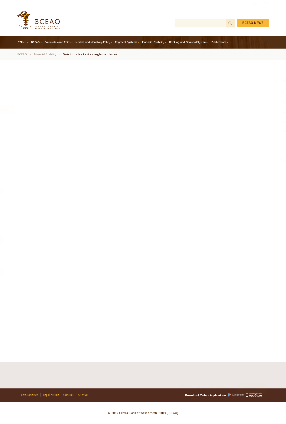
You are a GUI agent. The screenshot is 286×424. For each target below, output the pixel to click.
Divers (106, 321)
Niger (214, 141)
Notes (79, 189)
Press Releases (28, 395)
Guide (32, 250)
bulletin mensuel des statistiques (50, 129)
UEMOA (88, 230)
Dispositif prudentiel (129, 321)
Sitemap (83, 395)
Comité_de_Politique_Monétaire (49, 311)
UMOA (104, 230)
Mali (97, 261)
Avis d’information (54, 250)
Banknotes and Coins (58, 42)
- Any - (33, 119)
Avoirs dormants (139, 311)
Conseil (149, 139)
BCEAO (35, 42)
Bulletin (48, 261)
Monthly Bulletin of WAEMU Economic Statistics (60, 179)
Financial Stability (153, 42)
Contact (251, 383)
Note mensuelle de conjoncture (49, 189)
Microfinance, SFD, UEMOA (78, 159)
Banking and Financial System (188, 42)
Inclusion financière (41, 159)
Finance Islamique (96, 149)
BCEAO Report (107, 119)
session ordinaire (137, 220)
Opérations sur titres (103, 189)
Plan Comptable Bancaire (144, 271)
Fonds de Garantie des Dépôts (135, 301)
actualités (66, 331)
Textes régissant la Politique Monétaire (101, 281)
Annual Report (53, 119)
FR (265, 9)
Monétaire (82, 261)
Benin (214, 91)
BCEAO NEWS (252, 23)
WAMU (22, 42)
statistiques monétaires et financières (53, 230)
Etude (32, 261)
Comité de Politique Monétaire (112, 129)
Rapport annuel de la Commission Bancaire (56, 200)
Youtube (255, 9)
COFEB (81, 129)
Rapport (74, 240)
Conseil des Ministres (42, 149)
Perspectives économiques (46, 240)
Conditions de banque (80, 321)
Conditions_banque (41, 331)
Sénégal (114, 220)
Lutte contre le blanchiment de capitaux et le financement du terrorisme (75, 271)
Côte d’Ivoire (70, 149)
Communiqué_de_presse (44, 321)
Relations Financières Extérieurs (49, 281)
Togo (213, 160)
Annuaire (78, 250)
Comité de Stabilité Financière (48, 139)
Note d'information (109, 179)
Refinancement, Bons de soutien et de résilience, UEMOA (66, 220)
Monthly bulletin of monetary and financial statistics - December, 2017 (74, 169)
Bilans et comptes (138, 250)
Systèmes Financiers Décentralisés (50, 291)
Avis (72, 119)
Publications (218, 42)
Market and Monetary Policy (92, 42)
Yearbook (121, 230)
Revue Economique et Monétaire (126, 240)
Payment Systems (126, 42)
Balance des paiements (105, 250)
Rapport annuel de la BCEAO (141, 189)
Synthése (92, 240)
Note (136, 230)
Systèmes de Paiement (93, 291)
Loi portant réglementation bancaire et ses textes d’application (69, 301)
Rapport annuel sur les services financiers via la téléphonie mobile (71, 210)
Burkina (216, 101)
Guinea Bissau (221, 121)
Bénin (126, 119)
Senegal (216, 151)
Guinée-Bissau (124, 149)
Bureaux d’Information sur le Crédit (99, 311)
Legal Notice (51, 395)
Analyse (64, 261)
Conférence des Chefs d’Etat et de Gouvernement (106, 139)
